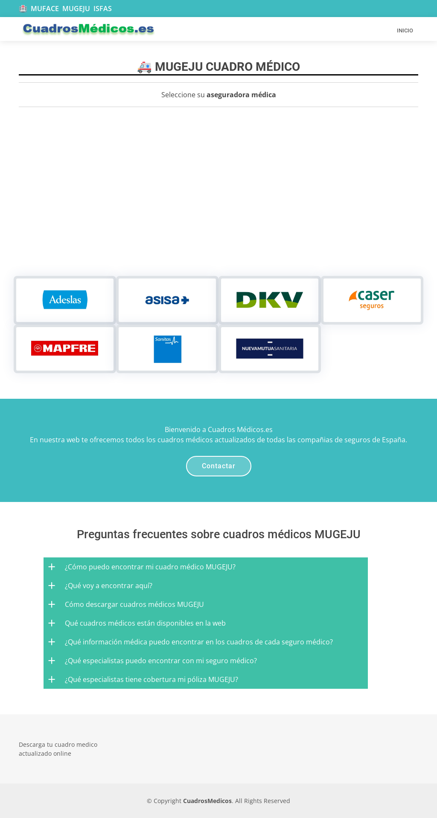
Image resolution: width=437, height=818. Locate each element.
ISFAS (102, 8)
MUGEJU (76, 8)
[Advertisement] (218, 212)
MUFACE (45, 8)
